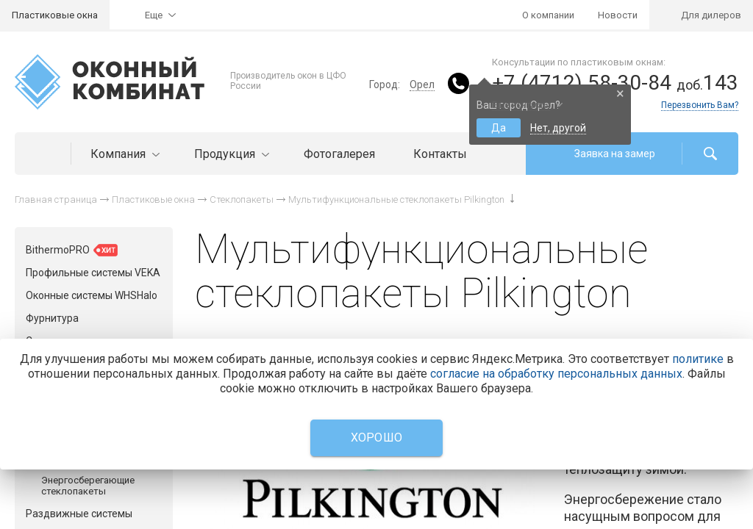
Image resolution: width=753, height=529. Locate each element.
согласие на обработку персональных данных (556, 374)
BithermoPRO (72, 250)
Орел (422, 84)
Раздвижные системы (79, 513)
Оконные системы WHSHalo (91, 295)
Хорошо (377, 438)
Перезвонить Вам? (699, 105)
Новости (618, 15)
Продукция (229, 154)
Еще (154, 15)
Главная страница (56, 199)
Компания (123, 154)
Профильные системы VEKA (93, 272)
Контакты (440, 154)
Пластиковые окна (55, 15)
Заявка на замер (614, 153)
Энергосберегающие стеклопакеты (88, 486)
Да (498, 128)
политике (698, 359)
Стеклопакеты (242, 199)
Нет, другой (558, 128)
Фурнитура (52, 318)
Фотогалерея (339, 154)
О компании (548, 15)
